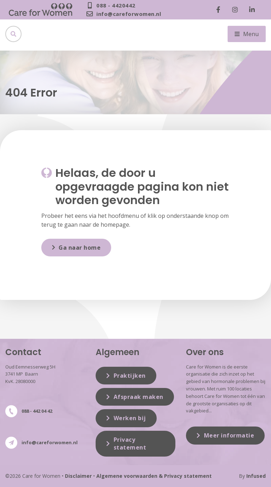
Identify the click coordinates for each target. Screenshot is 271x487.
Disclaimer (78, 475)
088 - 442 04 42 (37, 411)
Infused (256, 475)
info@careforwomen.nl (50, 442)
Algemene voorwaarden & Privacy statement (154, 475)
